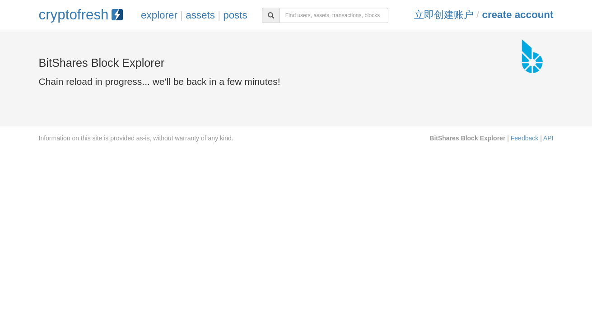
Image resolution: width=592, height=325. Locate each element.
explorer (159, 15)
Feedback (524, 138)
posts (235, 15)
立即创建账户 (444, 14)
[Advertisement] (296, 216)
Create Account (517, 14)
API (548, 138)
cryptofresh (81, 15)
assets (200, 15)
